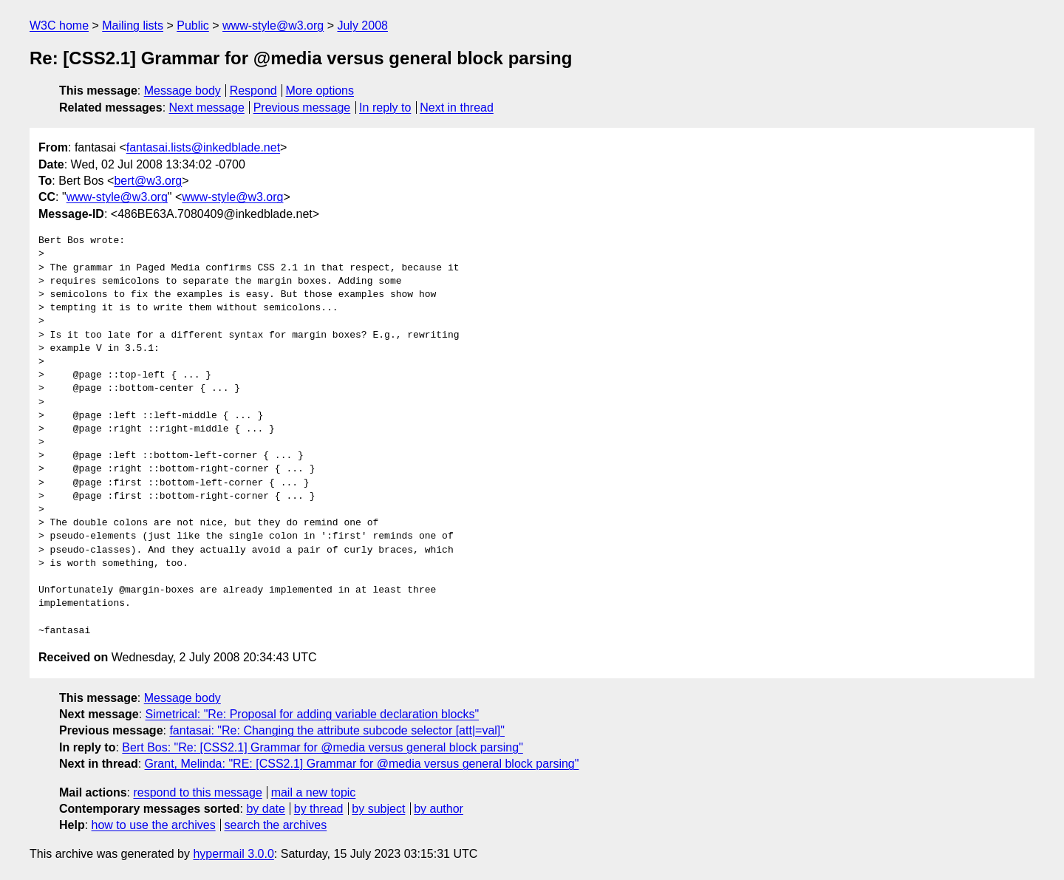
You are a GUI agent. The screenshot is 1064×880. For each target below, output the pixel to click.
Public (193, 25)
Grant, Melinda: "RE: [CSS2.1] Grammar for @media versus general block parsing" (362, 763)
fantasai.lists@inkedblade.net (203, 147)
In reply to (385, 107)
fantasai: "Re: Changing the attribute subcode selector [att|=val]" (337, 730)
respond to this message (197, 792)
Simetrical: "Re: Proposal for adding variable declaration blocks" (313, 714)
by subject (378, 808)
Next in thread (457, 107)
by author (438, 808)
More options (320, 90)
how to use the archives (154, 825)
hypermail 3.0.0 (233, 853)
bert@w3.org (148, 180)
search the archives (276, 825)
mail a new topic (313, 792)
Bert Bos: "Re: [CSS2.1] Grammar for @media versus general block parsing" (322, 747)
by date (265, 808)
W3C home (59, 25)
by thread (319, 808)
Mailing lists (132, 25)
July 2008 (362, 25)
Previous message (302, 107)
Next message (207, 107)
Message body (182, 90)
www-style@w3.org (273, 25)
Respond (253, 90)
